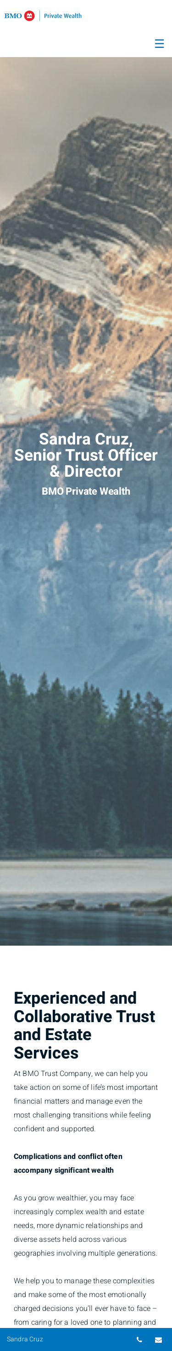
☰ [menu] (159, 44)
